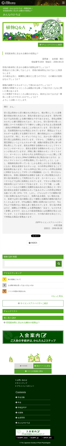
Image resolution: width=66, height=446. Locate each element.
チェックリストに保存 (52, 45)
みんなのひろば (16, 8)
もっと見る (58, 296)
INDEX (34, 243)
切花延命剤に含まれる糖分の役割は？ (18, 11)
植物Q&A (27, 8)
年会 (19, 402)
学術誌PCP (22, 407)
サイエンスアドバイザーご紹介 (34, 303)
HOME (5, 8)
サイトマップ (21, 383)
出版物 (20, 413)
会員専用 (21, 418)
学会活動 (21, 397)
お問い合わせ (21, 380)
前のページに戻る (43, 366)
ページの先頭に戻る (35, 371)
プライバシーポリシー (25, 386)
